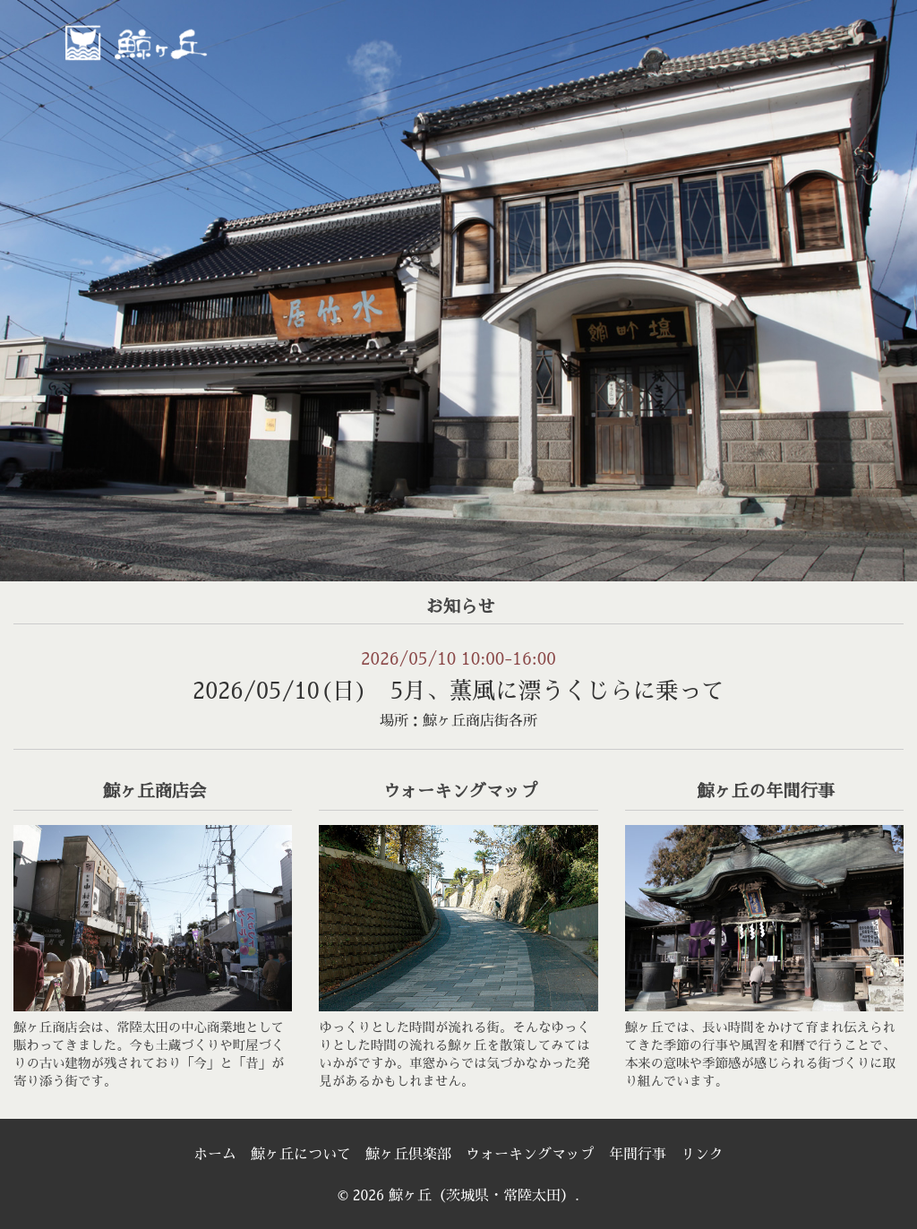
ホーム (214, 1154)
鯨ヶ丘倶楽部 (408, 1154)
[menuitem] (436, 59)
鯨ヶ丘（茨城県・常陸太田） (174, 41)
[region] (458, 290)
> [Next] (885, 286)
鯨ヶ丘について (301, 1154)
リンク (702, 1154)
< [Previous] (31, 286)
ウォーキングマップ (530, 1154)
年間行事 (637, 1154)
